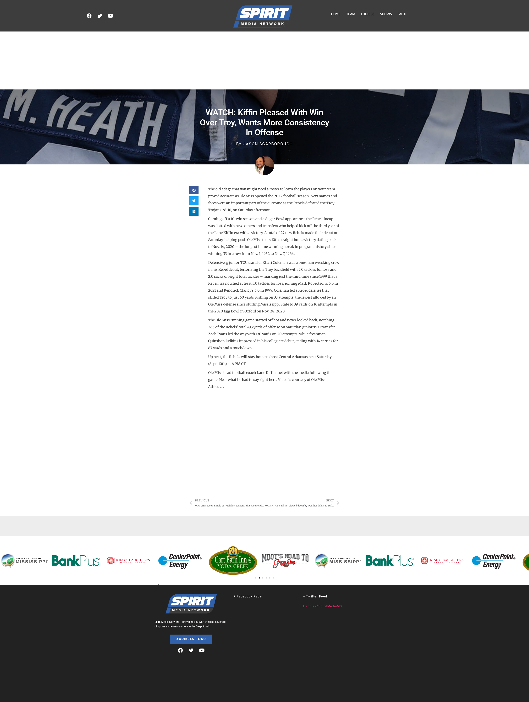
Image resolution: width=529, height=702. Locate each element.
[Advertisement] (264, 60)
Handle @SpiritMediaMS (322, 606)
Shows (386, 14)
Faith (402, 14)
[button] (194, 190)
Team (350, 14)
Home (336, 14)
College (367, 14)
